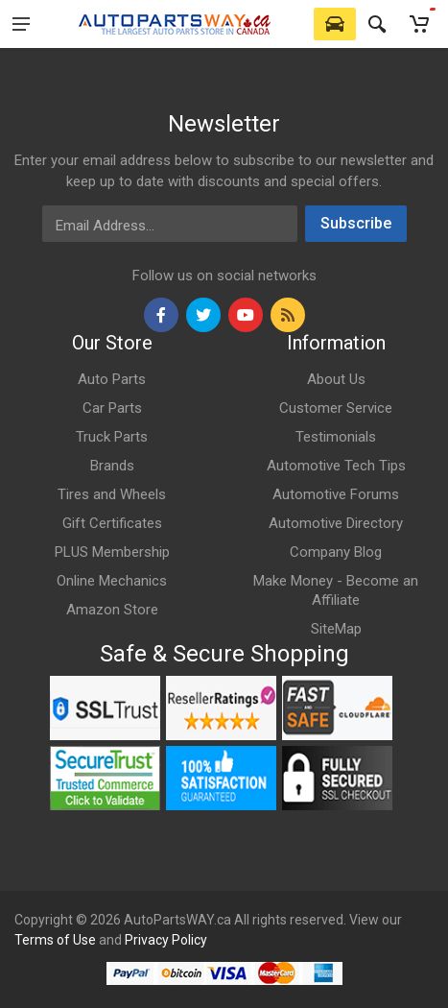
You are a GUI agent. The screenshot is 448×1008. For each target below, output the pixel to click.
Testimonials (335, 436)
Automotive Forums (335, 494)
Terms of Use (55, 940)
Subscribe (355, 223)
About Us (336, 379)
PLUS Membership (112, 552)
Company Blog (336, 552)
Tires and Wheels (112, 494)
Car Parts (112, 408)
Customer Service (335, 408)
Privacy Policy (166, 940)
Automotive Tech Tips (336, 465)
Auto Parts (112, 379)
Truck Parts (112, 436)
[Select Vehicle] (335, 24)
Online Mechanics (112, 580)
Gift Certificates (112, 523)
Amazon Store (112, 609)
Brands (112, 465)
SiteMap (336, 628)
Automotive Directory (336, 523)
